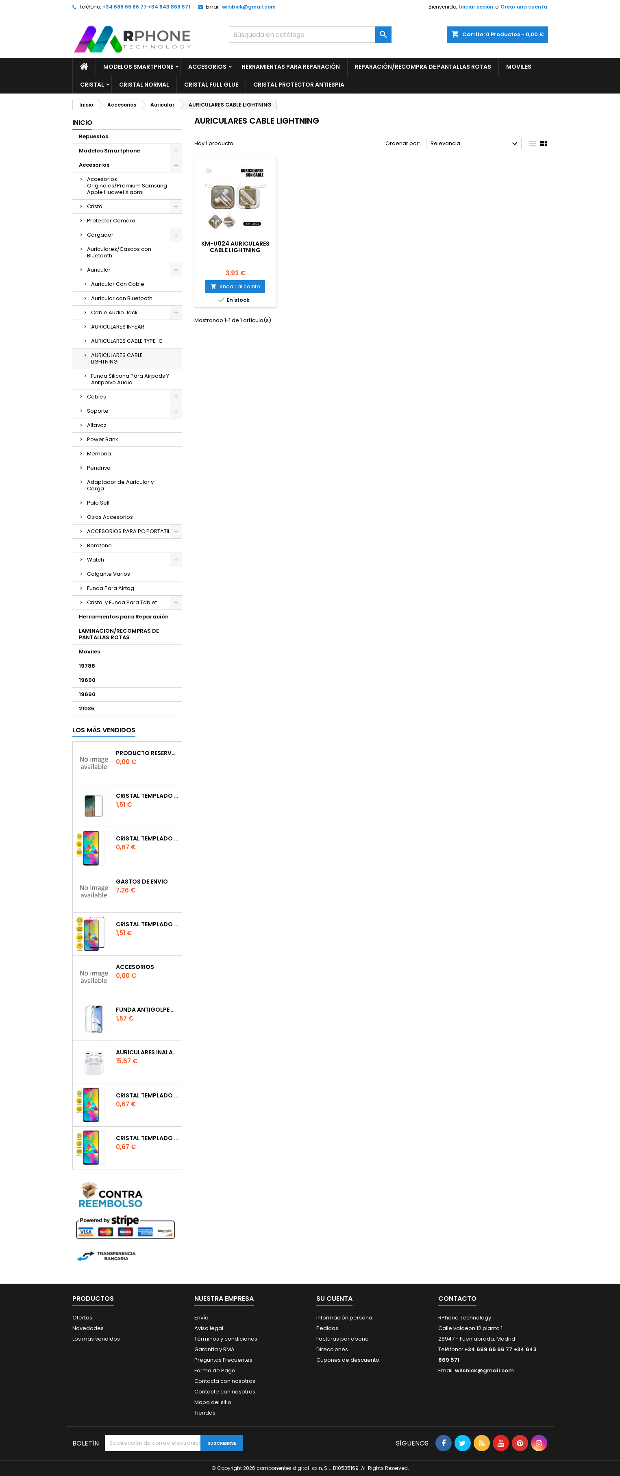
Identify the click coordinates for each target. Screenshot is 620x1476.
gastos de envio (142, 881)
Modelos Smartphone (138, 67)
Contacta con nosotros (224, 1381)
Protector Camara (111, 220)
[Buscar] (310, 34)
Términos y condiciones (225, 1339)
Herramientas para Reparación (290, 67)
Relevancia (475, 144)
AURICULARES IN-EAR (117, 327)
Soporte (98, 411)
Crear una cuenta (523, 6)
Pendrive (99, 468)
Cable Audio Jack (114, 312)
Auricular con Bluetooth (121, 298)
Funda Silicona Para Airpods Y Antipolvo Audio (130, 379)
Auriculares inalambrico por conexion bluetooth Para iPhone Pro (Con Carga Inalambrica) (147, 1052)
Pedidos (327, 1328)
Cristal (92, 85)
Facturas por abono (342, 1339)
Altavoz (97, 425)
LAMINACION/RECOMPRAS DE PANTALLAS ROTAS (119, 634)
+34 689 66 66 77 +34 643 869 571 (146, 6)
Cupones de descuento (347, 1360)
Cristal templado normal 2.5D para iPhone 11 (147, 1138)
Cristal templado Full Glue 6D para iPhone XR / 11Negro (147, 924)
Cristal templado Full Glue (147, 795)
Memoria (99, 453)
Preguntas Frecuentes (223, 1360)
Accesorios (207, 67)
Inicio (82, 122)
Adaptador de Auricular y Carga (120, 485)
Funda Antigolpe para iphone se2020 (147, 1009)
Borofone (99, 545)
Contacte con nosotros (224, 1391)
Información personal (345, 1317)
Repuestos (93, 136)
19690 (87, 680)
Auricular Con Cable (117, 284)
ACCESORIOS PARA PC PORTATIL (128, 531)
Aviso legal (208, 1328)
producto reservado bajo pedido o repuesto (147, 753)
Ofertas (82, 1317)
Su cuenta (334, 1298)
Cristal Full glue (211, 85)
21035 (87, 708)
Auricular (99, 270)
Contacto (457, 1298)
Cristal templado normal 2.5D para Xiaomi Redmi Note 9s (147, 1095)
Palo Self (98, 503)
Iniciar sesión (476, 6)
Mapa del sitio (212, 1402)
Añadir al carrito (235, 286)
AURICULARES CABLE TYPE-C (127, 341)
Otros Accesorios (110, 517)
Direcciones (332, 1349)
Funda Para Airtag (110, 588)
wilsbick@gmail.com (249, 6)
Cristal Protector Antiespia (298, 85)
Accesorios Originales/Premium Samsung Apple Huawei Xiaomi (127, 185)
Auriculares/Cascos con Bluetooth (119, 252)
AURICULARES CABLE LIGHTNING (117, 358)
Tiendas (204, 1413)
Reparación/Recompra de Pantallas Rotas (423, 67)
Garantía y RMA (214, 1349)
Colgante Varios (108, 574)
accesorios (135, 967)
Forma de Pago (214, 1370)
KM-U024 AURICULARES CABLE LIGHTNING (235, 246)
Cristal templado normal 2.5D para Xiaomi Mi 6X (147, 838)
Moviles (518, 67)
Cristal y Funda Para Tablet (122, 602)
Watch (95, 560)
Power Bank (102, 439)
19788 (87, 666)
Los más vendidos (103, 730)
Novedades (88, 1328)
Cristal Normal (144, 85)
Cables (96, 397)
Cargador (100, 235)
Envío (201, 1317)
